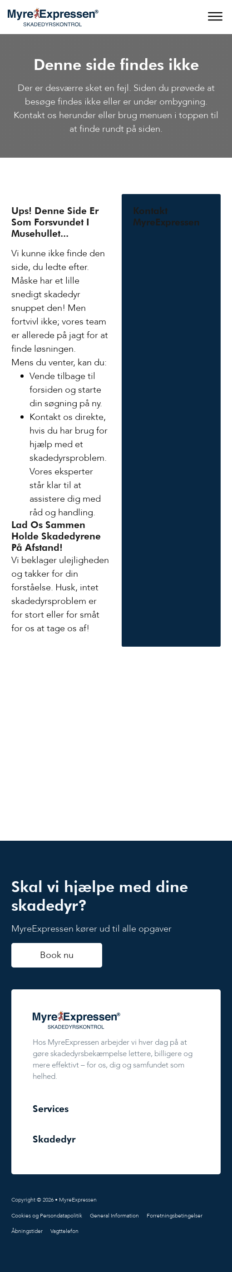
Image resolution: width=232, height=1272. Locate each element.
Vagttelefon (64, 1231)
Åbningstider (27, 1231)
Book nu (57, 955)
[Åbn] (215, 17)
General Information (114, 1215)
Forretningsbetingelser (174, 1215)
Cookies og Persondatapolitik (46, 1215)
